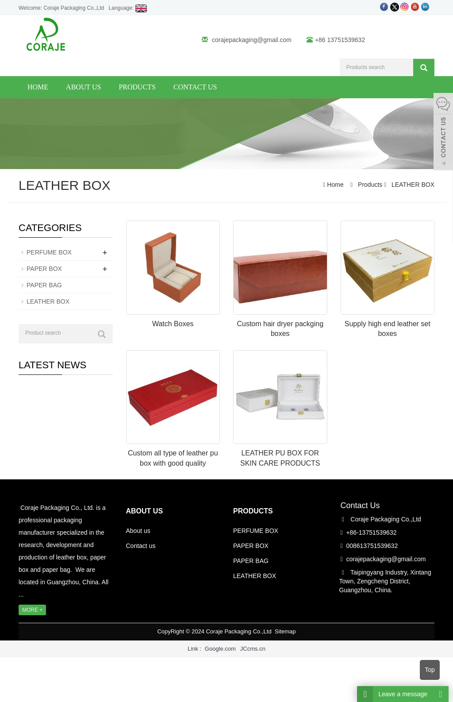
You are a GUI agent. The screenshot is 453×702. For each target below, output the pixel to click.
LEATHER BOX (412, 184)
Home (37, 87)
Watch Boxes (173, 324)
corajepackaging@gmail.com (252, 39)
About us (83, 87)
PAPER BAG (44, 285)
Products (137, 87)
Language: (128, 8)
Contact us (195, 87)
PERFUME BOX (49, 252)
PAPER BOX (44, 268)
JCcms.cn (252, 648)
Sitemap (285, 631)
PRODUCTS (253, 511)
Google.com (220, 648)
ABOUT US (144, 511)
